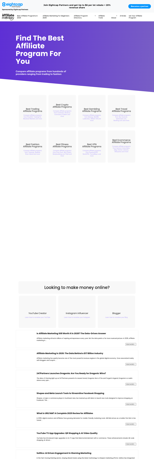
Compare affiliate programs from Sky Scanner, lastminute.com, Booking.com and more (121, 117)
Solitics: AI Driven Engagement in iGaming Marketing (64, 453)
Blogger (117, 313)
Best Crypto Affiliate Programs (62, 105)
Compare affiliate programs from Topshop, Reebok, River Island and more (32, 152)
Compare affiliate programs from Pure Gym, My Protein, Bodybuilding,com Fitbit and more (62, 153)
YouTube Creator (38, 313)
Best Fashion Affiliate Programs (32, 145)
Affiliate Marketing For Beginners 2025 (56, 17)
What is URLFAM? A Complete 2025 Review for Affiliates (65, 413)
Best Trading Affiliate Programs (32, 110)
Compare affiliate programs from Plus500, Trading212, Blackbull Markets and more (32, 117)
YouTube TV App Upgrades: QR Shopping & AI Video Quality (67, 433)
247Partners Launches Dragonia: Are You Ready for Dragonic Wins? (71, 373)
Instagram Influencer (78, 313)
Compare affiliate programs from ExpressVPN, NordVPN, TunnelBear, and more (92, 153)
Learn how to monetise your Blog (117, 318)
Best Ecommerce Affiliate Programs (121, 141)
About (113, 18)
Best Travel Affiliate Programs (121, 110)
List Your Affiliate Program (135, 17)
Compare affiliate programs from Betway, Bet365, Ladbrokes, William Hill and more (92, 117)
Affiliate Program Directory (81, 17)
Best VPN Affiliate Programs (91, 145)
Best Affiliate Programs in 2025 (27, 17)
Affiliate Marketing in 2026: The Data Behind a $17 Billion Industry (70, 353)
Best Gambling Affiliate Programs (91, 110)
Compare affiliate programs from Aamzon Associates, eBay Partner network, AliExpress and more (121, 148)
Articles (123, 16)
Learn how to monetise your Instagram (78, 318)
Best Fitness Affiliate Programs (62, 145)
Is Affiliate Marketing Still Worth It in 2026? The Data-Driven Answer (71, 333)
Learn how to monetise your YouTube (38, 318)
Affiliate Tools (101, 17)
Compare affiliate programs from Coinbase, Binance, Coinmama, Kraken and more (62, 113)
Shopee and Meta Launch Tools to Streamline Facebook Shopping (70, 393)
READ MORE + (130, 344)
